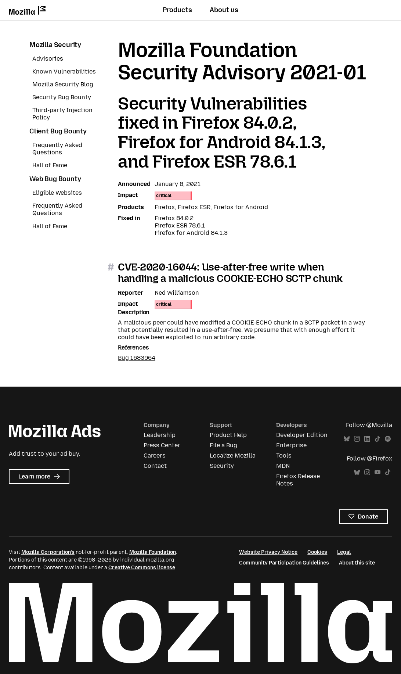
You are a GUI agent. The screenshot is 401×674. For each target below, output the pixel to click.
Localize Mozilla (233, 455)
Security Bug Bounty (61, 97)
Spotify (387, 439)
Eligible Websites (57, 192)
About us (224, 10)
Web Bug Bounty (55, 179)
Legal (344, 552)
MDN (283, 465)
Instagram (357, 439)
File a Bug (223, 445)
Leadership (160, 434)
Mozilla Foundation (152, 552)
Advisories (47, 58)
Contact (155, 465)
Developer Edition (302, 434)
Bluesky (346, 439)
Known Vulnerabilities (64, 71)
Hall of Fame (49, 165)
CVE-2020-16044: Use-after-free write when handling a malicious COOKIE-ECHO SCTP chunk (230, 272)
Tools (284, 455)
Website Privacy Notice (268, 552)
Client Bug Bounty (58, 131)
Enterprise (291, 445)
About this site (357, 563)
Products (177, 10)
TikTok (377, 439)
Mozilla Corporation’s (48, 552)
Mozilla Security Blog (62, 84)
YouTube (377, 472)
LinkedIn (367, 439)
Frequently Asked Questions (57, 148)
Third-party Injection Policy (62, 114)
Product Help (228, 434)
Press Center (162, 445)
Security (222, 465)
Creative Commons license (141, 567)
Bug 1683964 (136, 357)
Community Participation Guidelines (284, 563)
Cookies (317, 552)
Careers (155, 455)
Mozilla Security (55, 45)
